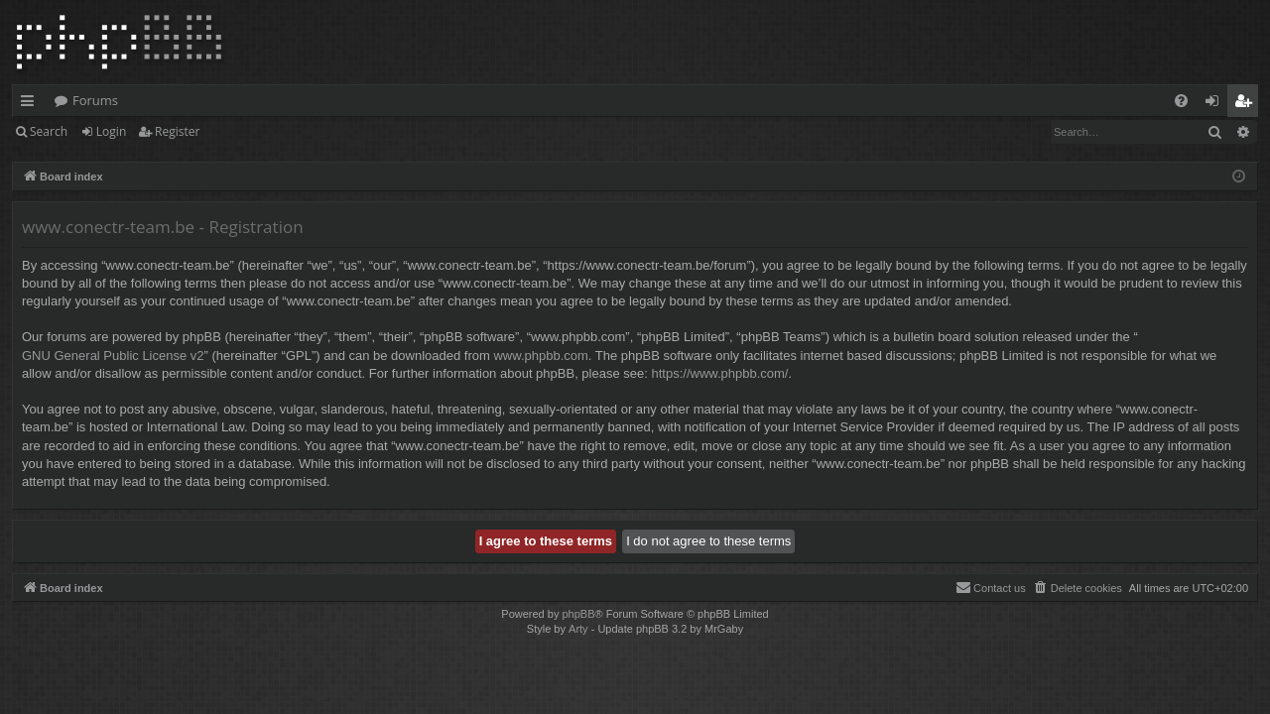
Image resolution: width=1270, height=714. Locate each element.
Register (177, 131)
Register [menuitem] (1247, 104)
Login (111, 131)
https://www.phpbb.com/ (719, 373)
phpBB (578, 614)
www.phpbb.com (540, 355)
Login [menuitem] (1216, 104)
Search (48, 131)
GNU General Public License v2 (113, 355)
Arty (578, 629)
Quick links (31, 104)
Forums (95, 100)
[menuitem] (1181, 100)
